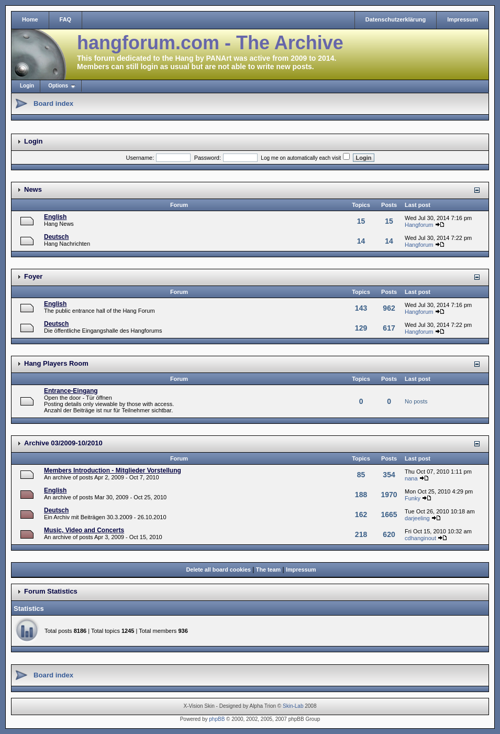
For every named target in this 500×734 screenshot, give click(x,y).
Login (27, 86)
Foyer (33, 276)
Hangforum (419, 225)
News (33, 189)
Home (30, 19)
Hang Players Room (56, 363)
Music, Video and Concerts (84, 530)
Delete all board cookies (218, 569)
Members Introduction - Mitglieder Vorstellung (112, 470)
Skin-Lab (293, 706)
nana (411, 478)
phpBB (217, 719)
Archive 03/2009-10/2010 (63, 443)
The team (268, 569)
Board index (53, 103)
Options (58, 86)
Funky (412, 498)
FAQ (66, 19)
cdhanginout (420, 538)
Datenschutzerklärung (395, 19)
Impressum (462, 19)
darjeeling (417, 518)
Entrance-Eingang (71, 391)
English (55, 217)
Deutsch (56, 236)
